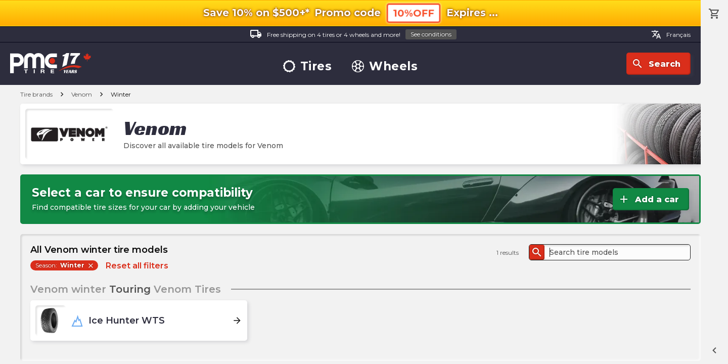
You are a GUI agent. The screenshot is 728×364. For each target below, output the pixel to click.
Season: (65, 265)
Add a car (648, 199)
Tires (307, 66)
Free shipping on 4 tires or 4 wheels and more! (353, 34)
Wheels (385, 66)
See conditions (431, 34)
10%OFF (413, 13)
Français (671, 34)
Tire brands (36, 94)
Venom (81, 94)
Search (655, 64)
